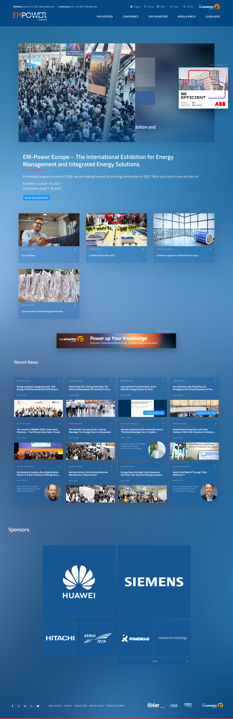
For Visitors (105, 16)
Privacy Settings (115, 705)
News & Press (187, 16)
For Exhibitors (158, 16)
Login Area (213, 16)
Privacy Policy (96, 705)
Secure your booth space (36, 197)
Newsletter (80, 705)
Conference (131, 16)
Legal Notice (55, 705)
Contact (68, 705)
